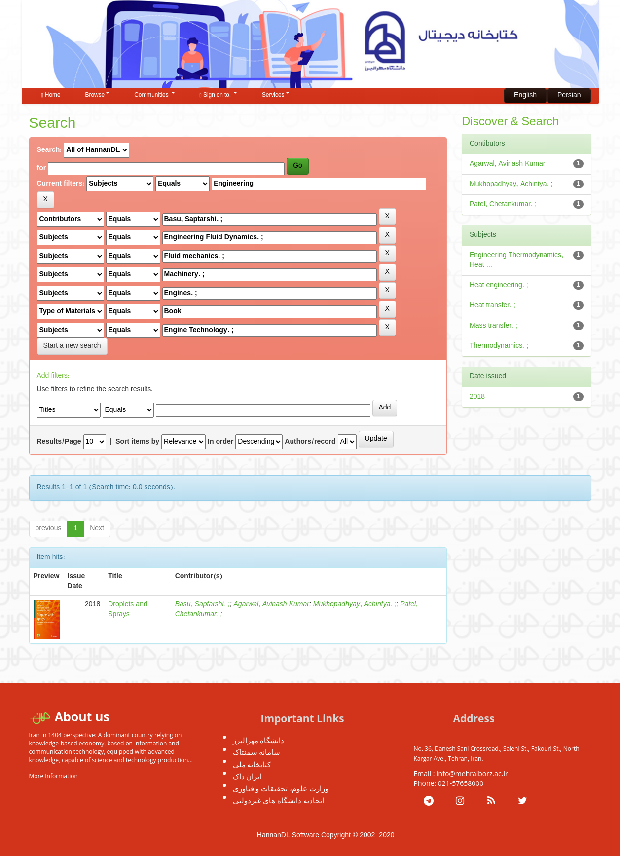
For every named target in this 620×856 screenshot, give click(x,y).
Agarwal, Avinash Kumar (271, 604)
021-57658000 (461, 783)
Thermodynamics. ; (499, 346)
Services (276, 95)
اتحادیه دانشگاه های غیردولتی (279, 800)
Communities (154, 95)
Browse (97, 95)
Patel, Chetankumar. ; (503, 204)
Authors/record (310, 442)
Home (51, 95)
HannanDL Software (288, 835)
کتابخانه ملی (252, 764)
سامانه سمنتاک (257, 752)
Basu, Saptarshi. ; (202, 604)
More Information (53, 776)
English (525, 95)
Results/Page (59, 442)
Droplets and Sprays (127, 609)
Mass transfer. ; (493, 326)
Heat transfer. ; (492, 305)
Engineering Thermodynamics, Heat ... (516, 260)
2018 (477, 397)
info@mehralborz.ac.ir (472, 773)
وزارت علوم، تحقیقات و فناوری (281, 788)
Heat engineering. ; (499, 285)
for (41, 169)
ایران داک (247, 776)
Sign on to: (218, 95)
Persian (569, 95)
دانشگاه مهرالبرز (259, 740)
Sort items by (137, 442)
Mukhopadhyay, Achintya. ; (355, 604)
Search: (49, 150)
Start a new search (72, 346)
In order (220, 442)
